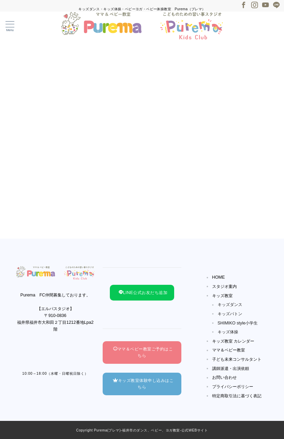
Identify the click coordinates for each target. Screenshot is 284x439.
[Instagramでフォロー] (254, 5)
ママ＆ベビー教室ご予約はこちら (143, 352)
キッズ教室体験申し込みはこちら (143, 383)
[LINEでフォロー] (276, 5)
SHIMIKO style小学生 (238, 323)
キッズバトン (230, 313)
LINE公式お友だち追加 (143, 292)
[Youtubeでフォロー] (265, 5)
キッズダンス (230, 304)
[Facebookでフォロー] (243, 5)
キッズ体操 (228, 332)
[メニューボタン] (10, 26)
